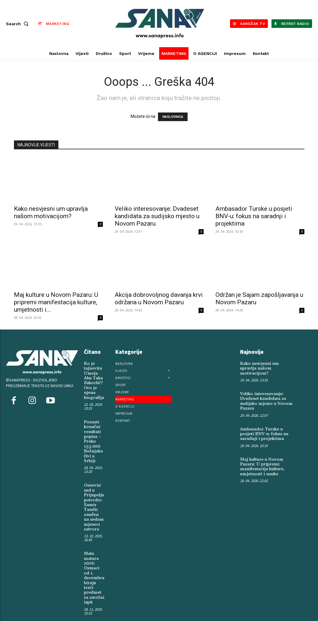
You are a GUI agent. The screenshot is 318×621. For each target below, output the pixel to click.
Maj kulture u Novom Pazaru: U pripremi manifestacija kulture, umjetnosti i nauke (261, 458)
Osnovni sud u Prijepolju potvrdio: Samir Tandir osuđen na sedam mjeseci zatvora (93, 500)
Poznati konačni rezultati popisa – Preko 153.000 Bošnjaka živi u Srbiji (93, 438)
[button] (18, 24)
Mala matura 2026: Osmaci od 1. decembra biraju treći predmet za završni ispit (94, 568)
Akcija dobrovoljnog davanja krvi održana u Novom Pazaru (159, 298)
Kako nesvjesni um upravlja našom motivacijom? (51, 212)
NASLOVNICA (172, 117)
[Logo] (159, 23)
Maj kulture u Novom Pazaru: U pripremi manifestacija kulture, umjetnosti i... (56, 302)
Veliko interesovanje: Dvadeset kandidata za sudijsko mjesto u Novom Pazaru (157, 216)
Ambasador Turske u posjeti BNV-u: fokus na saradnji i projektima (253, 216)
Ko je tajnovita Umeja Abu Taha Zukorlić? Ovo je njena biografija (93, 379)
